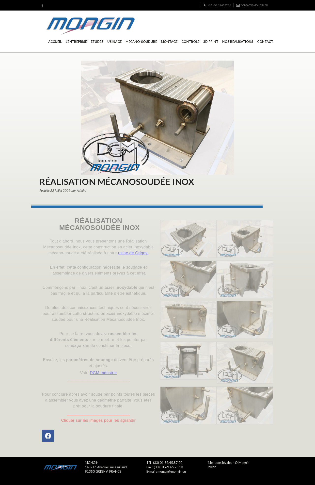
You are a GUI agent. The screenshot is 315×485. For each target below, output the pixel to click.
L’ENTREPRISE (76, 42)
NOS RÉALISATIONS (237, 42)
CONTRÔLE (190, 42)
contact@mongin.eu (252, 5)
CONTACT (265, 42)
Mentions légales (220, 463)
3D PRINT (210, 42)
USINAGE (114, 42)
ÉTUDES (97, 42)
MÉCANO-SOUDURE (141, 42)
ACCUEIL (55, 42)
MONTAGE (169, 42)
